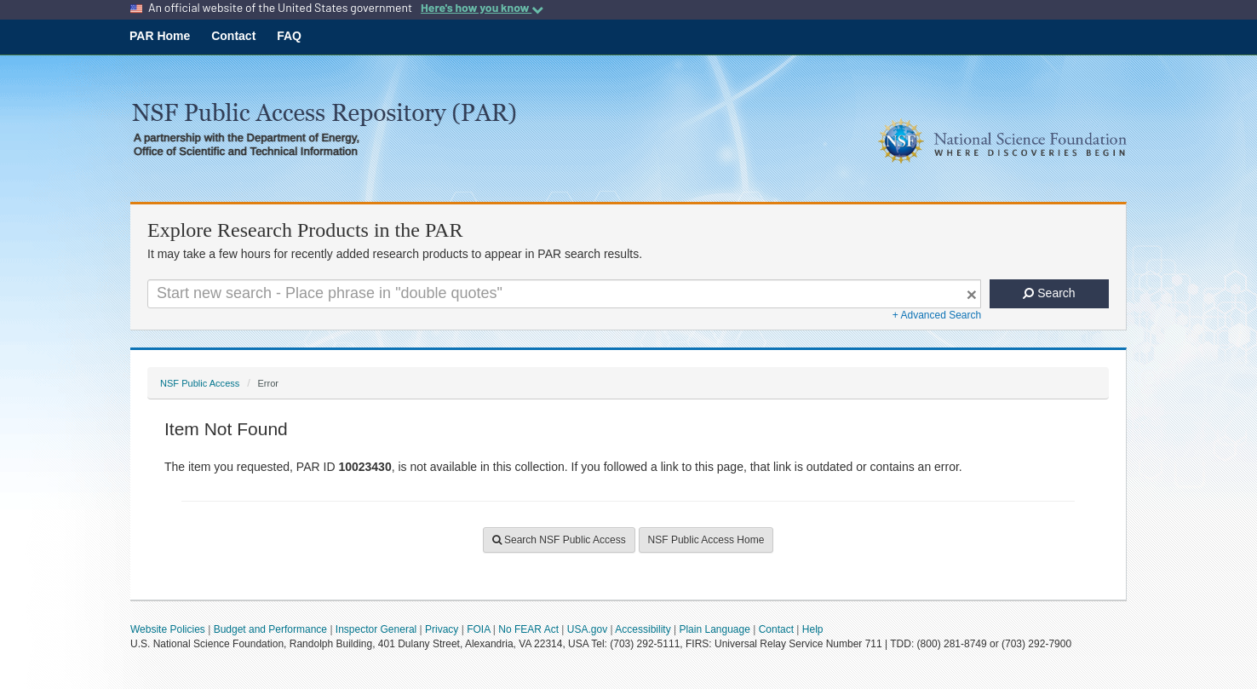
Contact (233, 36)
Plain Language (714, 629)
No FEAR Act (528, 629)
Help (813, 629)
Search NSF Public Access (559, 540)
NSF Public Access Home (706, 540)
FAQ (289, 36)
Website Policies (167, 629)
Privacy (441, 629)
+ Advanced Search (937, 315)
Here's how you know (482, 7)
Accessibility (642, 629)
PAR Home (159, 36)
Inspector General (376, 629)
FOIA (478, 629)
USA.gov (587, 629)
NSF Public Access (199, 383)
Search (1049, 293)
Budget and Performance (270, 629)
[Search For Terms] (564, 293)
